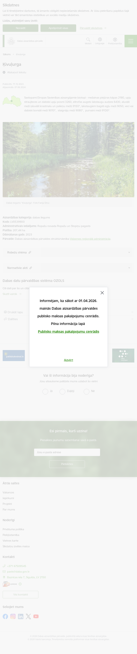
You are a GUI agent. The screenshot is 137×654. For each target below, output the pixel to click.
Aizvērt (68, 360)
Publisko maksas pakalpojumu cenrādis (68, 331)
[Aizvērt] (102, 292)
